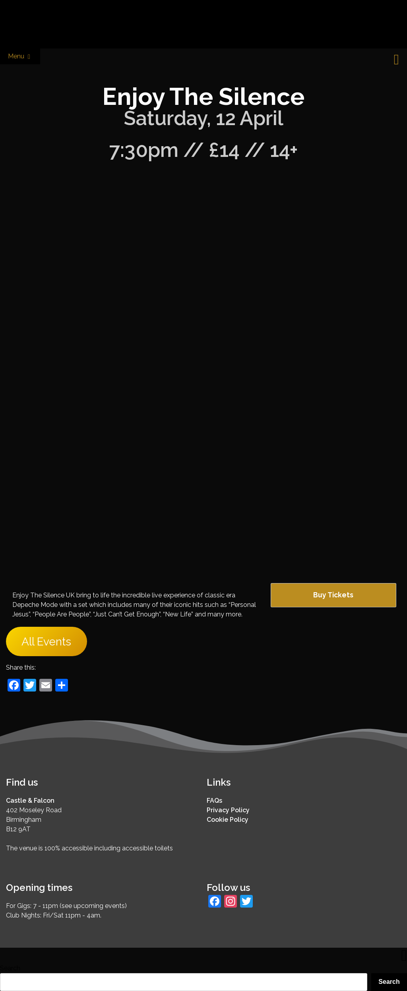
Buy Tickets (333, 595)
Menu (20, 56)
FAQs (214, 800)
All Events (46, 641)
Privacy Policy (228, 810)
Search (10, 968)
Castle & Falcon (30, 800)
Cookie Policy (227, 819)
